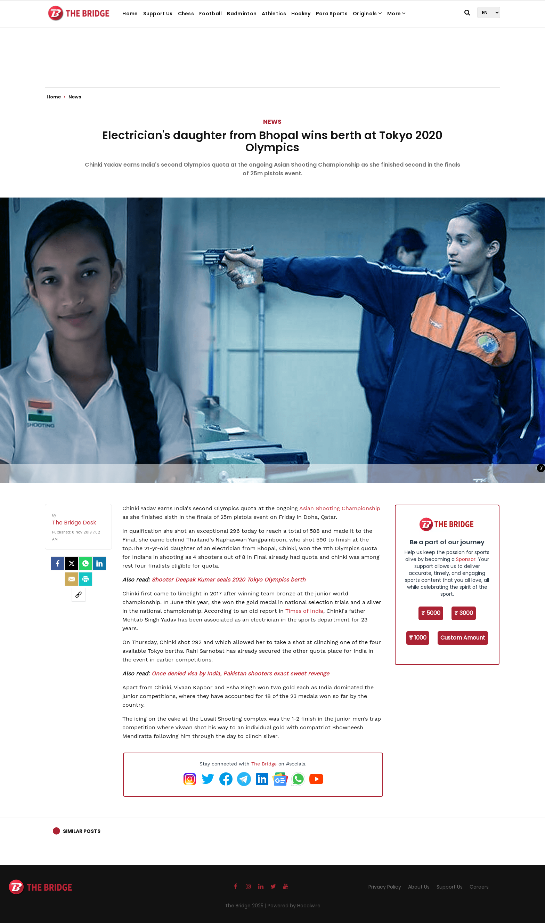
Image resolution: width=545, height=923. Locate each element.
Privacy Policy (384, 886)
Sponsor (465, 559)
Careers (479, 886)
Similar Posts (81, 831)
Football (210, 13)
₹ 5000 (430, 613)
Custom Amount (462, 638)
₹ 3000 (463, 613)
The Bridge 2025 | (246, 905)
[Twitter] (72, 563)
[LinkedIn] (99, 563)
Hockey (301, 13)
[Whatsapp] (85, 563)
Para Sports (332, 13)
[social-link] (79, 595)
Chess (186, 13)
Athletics (274, 13)
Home (130, 13)
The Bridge (264, 764)
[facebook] (58, 563)
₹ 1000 (417, 638)
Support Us (158, 13)
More (396, 13)
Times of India (304, 611)
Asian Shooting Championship (339, 508)
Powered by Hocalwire (294, 905)
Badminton (242, 13)
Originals (367, 13)
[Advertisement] (272, 66)
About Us (419, 886)
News (272, 121)
